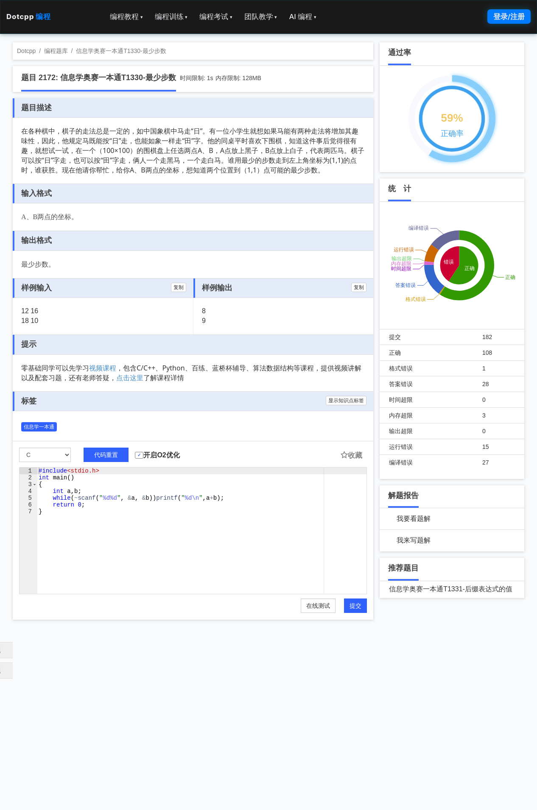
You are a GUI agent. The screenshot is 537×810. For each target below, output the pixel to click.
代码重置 (106, 454)
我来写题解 (414, 540)
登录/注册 (509, 16)
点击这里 (129, 377)
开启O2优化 (161, 455)
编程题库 (56, 50)
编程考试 (215, 16)
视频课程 (102, 368)
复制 (178, 287)
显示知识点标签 (346, 401)
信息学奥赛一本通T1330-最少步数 (121, 50)
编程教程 (126, 16)
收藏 (351, 455)
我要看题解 (414, 518)
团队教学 (260, 16)
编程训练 (171, 16)
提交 (355, 605)
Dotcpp (28, 16)
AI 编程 (302, 16)
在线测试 (318, 605)
